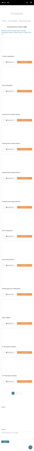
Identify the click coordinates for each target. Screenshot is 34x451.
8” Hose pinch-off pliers (9, 346)
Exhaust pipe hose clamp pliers (11, 288)
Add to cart (24, 62)
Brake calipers (6, 317)
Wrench (4, 30)
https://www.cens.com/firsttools (13, 423)
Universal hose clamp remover (11, 114)
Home (4, 21)
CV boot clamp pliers (8, 56)
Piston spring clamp (15, 30)
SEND (5, 442)
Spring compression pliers (13, 31)
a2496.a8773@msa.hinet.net (11, 418)
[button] (30, 447)
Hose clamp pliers (7, 85)
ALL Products (12, 21)
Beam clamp (19, 32)
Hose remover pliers (8, 259)
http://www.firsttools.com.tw (12, 420)
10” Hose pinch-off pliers (9, 375)
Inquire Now (9, 62)
